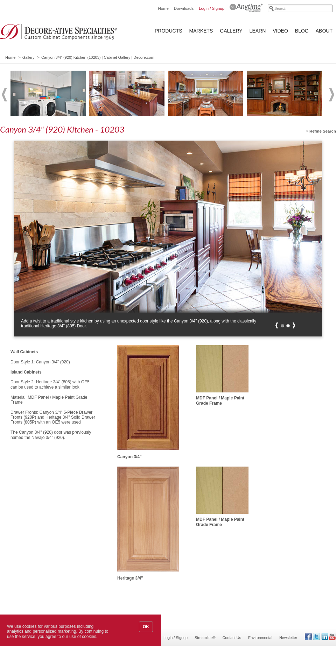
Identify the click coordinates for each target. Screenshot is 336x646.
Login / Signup (211, 8)
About (324, 31)
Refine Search (322, 131)
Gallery (231, 31)
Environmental (260, 638)
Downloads (184, 8)
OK (146, 626)
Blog (302, 31)
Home (163, 8)
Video (280, 31)
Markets (201, 31)
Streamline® (205, 638)
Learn (258, 31)
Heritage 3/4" (130, 578)
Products (168, 31)
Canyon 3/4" (129, 456)
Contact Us (232, 638)
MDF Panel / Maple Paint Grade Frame (220, 400)
